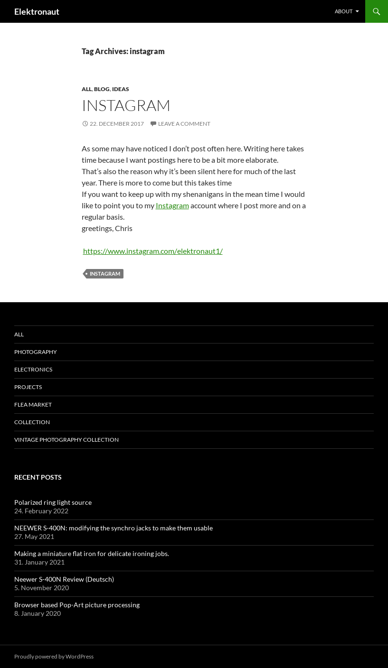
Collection (32, 422)
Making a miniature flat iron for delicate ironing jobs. (91, 553)
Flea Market (33, 404)
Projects (28, 386)
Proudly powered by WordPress (54, 656)
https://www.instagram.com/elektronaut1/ (153, 250)
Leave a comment (184, 123)
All (87, 89)
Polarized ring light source (53, 502)
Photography (35, 351)
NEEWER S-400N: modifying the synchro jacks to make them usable (113, 528)
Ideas (120, 89)
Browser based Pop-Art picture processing (77, 605)
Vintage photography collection (66, 439)
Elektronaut (36, 11)
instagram (105, 273)
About (343, 11)
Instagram (126, 105)
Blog (102, 89)
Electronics (33, 369)
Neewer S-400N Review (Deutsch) (64, 579)
